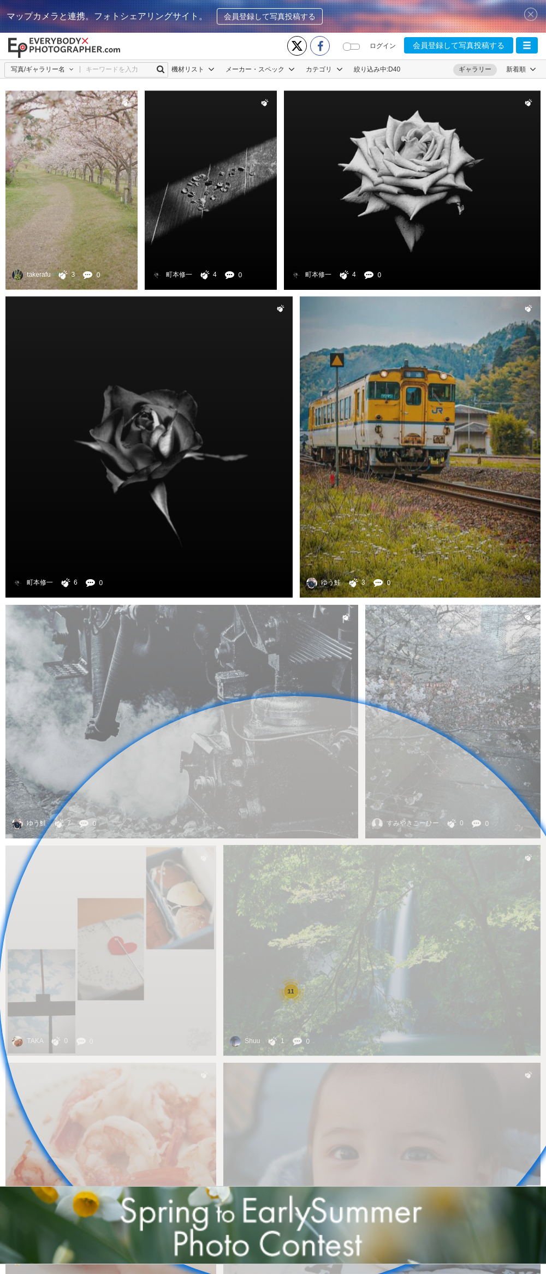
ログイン (383, 46)
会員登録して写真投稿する (270, 16)
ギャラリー (475, 69)
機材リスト (193, 69)
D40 (394, 69)
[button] (527, 45)
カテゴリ (324, 69)
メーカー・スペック (260, 69)
